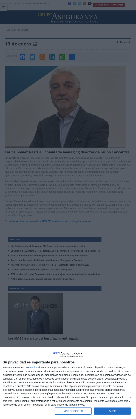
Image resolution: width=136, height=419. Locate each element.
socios (33, 367)
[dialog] (68, 383)
